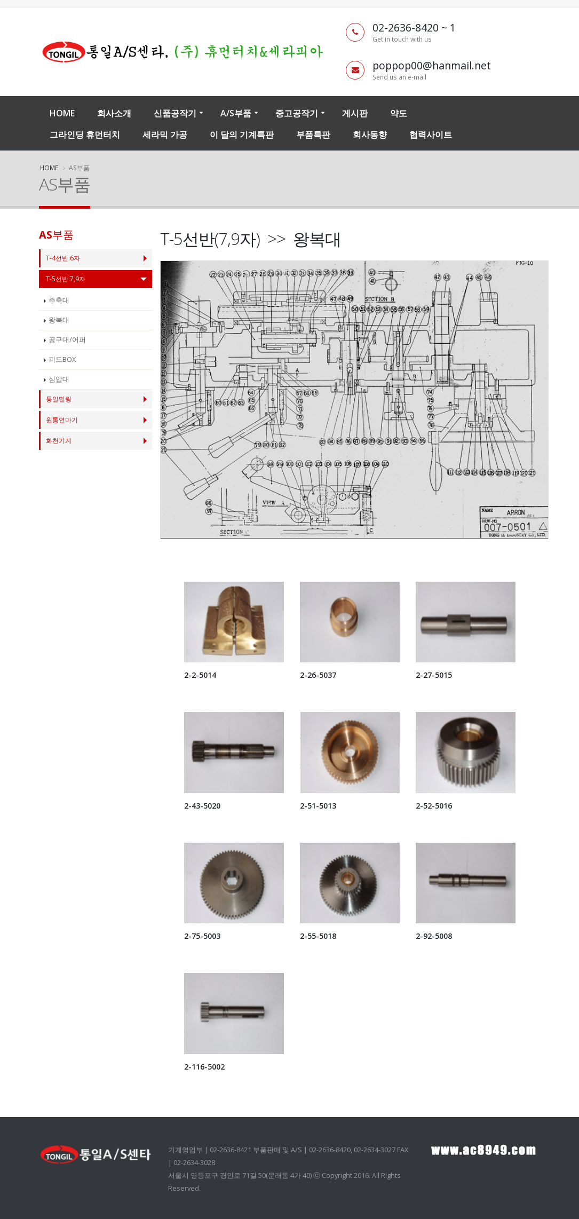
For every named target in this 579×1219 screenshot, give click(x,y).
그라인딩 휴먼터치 (85, 134)
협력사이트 (430, 134)
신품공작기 (175, 113)
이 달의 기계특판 (242, 134)
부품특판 (313, 134)
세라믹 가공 (164, 134)
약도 (398, 113)
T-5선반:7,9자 (66, 278)
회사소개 (114, 113)
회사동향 (370, 134)
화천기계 (60, 440)
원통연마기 (63, 419)
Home (62, 113)
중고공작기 (296, 113)
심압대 (59, 379)
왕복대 (59, 319)
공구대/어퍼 (67, 339)
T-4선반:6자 (64, 258)
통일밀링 (60, 398)
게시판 (355, 113)
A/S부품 (235, 113)
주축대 (59, 300)
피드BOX (62, 359)
